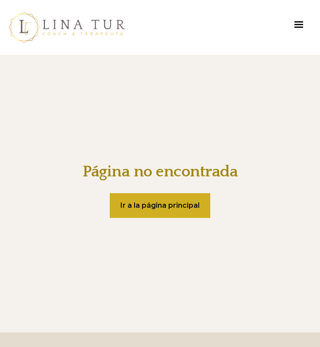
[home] (67, 27)
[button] (299, 25)
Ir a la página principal (160, 205)
